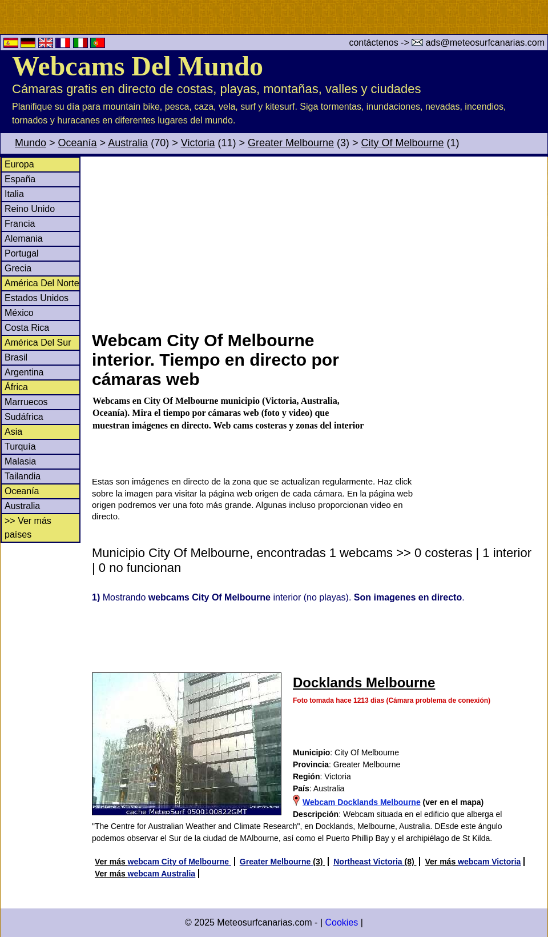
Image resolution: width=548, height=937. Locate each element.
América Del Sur (38, 342)
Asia (13, 432)
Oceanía (77, 143)
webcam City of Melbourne (179, 861)
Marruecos (26, 402)
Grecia (18, 268)
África (16, 387)
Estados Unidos (36, 298)
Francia (20, 224)
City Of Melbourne (402, 143)
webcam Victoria (489, 861)
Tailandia (23, 476)
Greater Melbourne (291, 143)
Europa (19, 164)
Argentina (24, 372)
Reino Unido (30, 209)
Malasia (20, 461)
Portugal (22, 253)
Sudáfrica (24, 417)
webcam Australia (162, 873)
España (20, 179)
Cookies (341, 922)
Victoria (198, 143)
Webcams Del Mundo (137, 66)
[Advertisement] (319, 242)
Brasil (16, 357)
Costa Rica (27, 328)
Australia (128, 143)
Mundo (30, 143)
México (19, 313)
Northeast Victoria (368, 861)
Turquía (20, 446)
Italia (14, 194)
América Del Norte (42, 283)
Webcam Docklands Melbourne (362, 802)
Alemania (24, 238)
